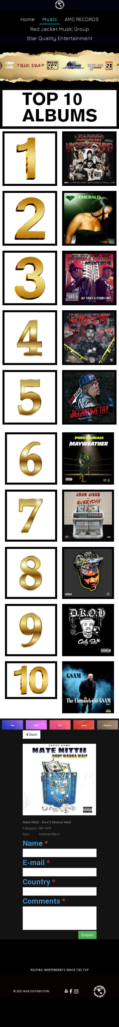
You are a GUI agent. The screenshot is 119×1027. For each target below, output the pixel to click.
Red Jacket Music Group (59, 29)
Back (31, 735)
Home (27, 19)
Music (49, 19)
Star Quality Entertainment (60, 38)
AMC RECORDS (82, 19)
